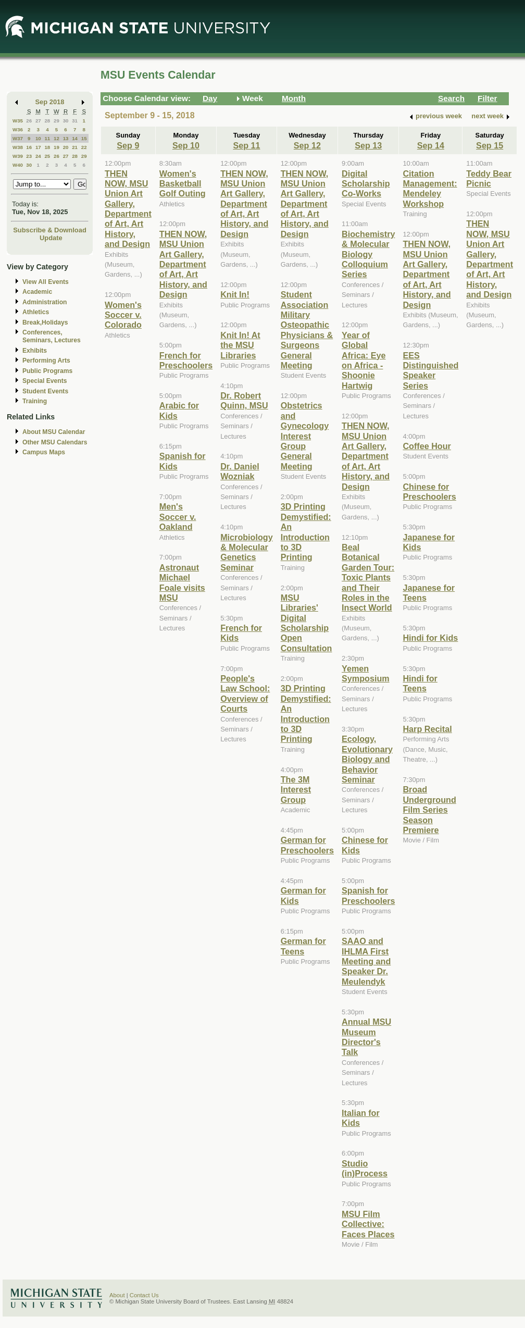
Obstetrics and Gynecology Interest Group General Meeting (305, 435)
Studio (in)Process (365, 1168)
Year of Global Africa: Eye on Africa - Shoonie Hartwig (363, 360)
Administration (44, 302)
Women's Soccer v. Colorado (123, 315)
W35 (17, 120)
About (117, 1295)
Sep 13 (368, 145)
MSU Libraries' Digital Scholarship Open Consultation (306, 623)
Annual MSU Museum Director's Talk (366, 1037)
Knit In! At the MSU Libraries (240, 345)
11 (47, 138)
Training (34, 401)
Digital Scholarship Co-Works (366, 183)
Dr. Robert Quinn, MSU (244, 400)
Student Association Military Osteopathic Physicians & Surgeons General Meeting (307, 330)
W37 (17, 138)
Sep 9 (128, 145)
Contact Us (144, 1295)
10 (38, 138)
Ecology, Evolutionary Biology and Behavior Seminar (367, 759)
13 (66, 138)
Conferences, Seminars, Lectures (51, 336)
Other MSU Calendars (55, 442)
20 (66, 147)
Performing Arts (46, 360)
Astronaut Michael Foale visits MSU (182, 582)
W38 (17, 147)
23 (29, 156)
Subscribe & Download (49, 230)
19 (56, 147)
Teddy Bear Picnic (488, 178)
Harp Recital (427, 729)
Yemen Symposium (366, 673)
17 (38, 147)
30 (66, 120)
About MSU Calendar (53, 432)
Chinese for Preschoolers (429, 491)
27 (38, 120)
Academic (37, 291)
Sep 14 (430, 145)
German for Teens (303, 945)
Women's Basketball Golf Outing (182, 183)
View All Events (45, 282)
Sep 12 (307, 145)
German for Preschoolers (307, 844)
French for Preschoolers (186, 360)
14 (75, 138)
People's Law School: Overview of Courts (245, 693)
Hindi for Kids (430, 637)
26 (29, 120)
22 (84, 147)
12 (56, 138)
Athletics (35, 312)
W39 (17, 156)
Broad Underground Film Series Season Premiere (429, 810)
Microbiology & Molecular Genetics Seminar (246, 552)
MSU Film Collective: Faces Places (368, 1224)
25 (47, 156)
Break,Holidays (45, 322)
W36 (17, 129)
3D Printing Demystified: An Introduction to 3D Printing (306, 532)
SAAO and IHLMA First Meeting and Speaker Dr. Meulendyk (366, 961)
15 (84, 138)
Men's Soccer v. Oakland (177, 516)
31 (75, 120)
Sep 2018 (50, 102)
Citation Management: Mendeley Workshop (430, 188)
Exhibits (34, 350)
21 (75, 147)
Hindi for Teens (420, 683)
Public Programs (47, 371)
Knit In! (234, 294)
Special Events (44, 380)
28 (47, 120)
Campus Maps (43, 452)
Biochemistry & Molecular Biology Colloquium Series (368, 254)
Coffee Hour (427, 446)
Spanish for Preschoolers (368, 895)
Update (51, 238)
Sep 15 (489, 145)
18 (47, 147)
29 (56, 120)
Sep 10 (185, 145)
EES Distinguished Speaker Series (430, 370)
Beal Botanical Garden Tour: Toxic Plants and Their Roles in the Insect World (368, 577)
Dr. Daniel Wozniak (239, 471)
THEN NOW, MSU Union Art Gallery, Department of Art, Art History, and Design (128, 209)
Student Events (45, 391)
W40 (17, 165)
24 (38, 156)
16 (29, 147)
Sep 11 (246, 145)
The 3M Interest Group (296, 789)
